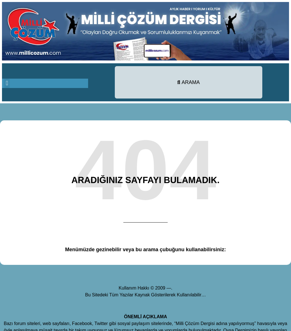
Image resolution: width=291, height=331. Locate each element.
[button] (7, 83)
